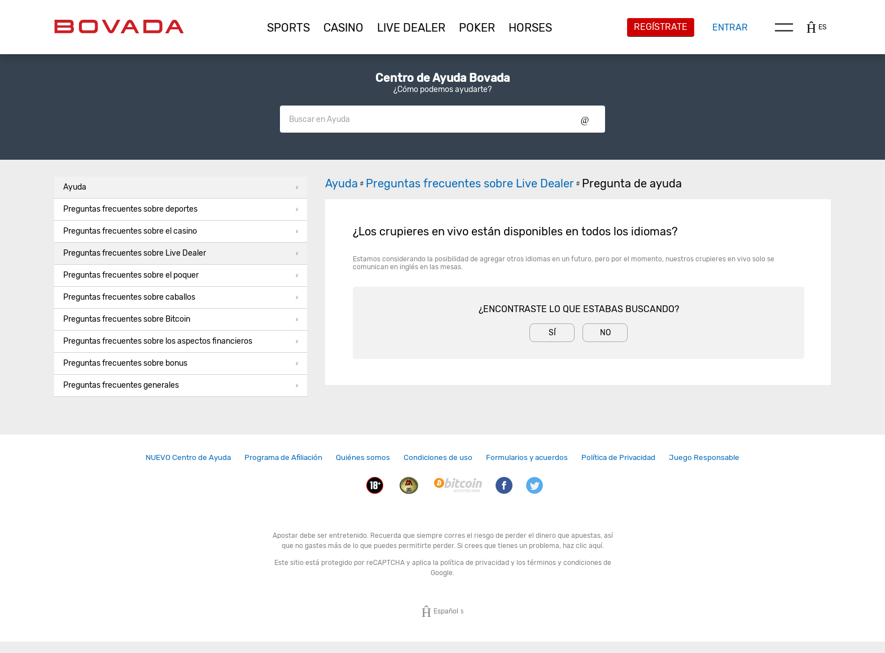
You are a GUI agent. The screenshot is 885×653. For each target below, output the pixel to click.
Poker (477, 27)
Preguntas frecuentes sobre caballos (180, 297)
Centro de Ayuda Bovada (442, 78)
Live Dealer (411, 27)
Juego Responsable (704, 457)
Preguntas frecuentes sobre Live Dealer (180, 253)
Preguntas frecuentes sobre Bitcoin (180, 319)
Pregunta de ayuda (632, 183)
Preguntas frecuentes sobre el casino (180, 231)
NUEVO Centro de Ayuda (188, 457)
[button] (288, 28)
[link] (188, 457)
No (605, 333)
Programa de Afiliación (283, 457)
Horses (530, 27)
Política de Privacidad (618, 457)
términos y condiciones (564, 563)
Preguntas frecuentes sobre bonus (180, 363)
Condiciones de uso (438, 457)
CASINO (343, 27)
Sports (288, 27)
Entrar (730, 27)
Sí (552, 333)
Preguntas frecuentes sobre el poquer (180, 275)
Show (585, 119)
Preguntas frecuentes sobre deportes (180, 209)
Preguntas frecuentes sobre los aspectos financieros (180, 341)
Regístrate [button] (660, 26)
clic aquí (589, 546)
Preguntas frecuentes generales (180, 385)
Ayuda (180, 187)
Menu (784, 27)
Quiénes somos (363, 457)
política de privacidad (474, 563)
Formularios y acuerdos (527, 457)
